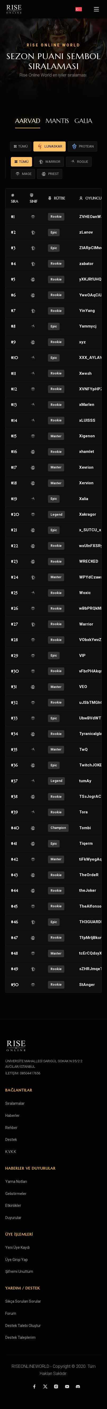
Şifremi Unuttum (19, 1271)
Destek (11, 1139)
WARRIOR (49, 162)
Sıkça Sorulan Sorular (23, 1301)
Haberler (12, 1115)
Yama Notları (16, 1181)
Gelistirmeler (15, 1194)
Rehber (11, 1128)
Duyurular (13, 1218)
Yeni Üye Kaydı (17, 1247)
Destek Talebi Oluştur (23, 1325)
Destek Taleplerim (20, 1337)
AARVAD (27, 121)
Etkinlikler (13, 1205)
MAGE (23, 174)
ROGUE (78, 162)
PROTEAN (82, 146)
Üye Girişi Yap (16, 1260)
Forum (10, 1313)
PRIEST (50, 174)
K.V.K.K (10, 1152)
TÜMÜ (21, 146)
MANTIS (57, 121)
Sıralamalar (15, 1103)
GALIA (83, 121)
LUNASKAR (49, 146)
